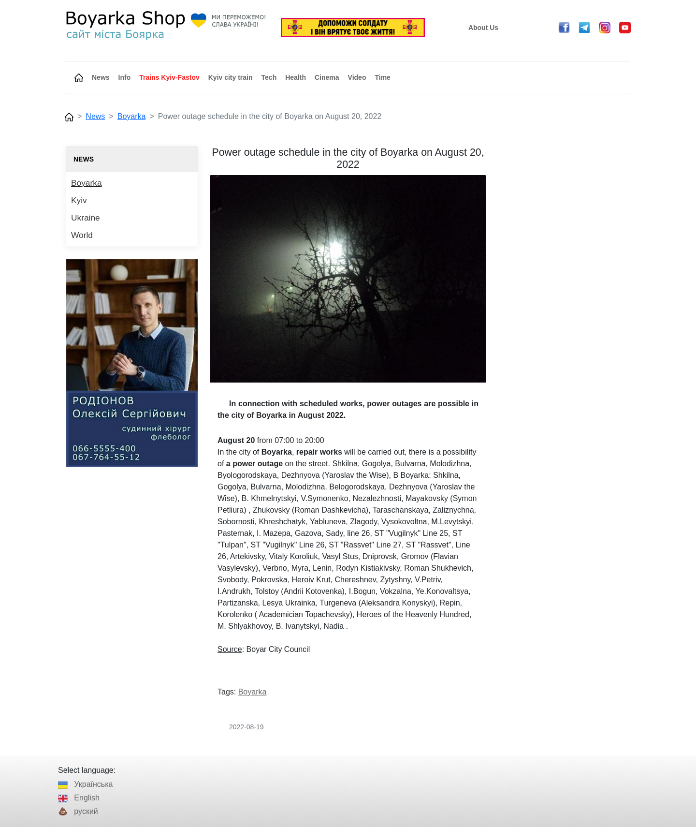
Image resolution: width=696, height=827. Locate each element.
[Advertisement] (564, 292)
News (95, 116)
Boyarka (131, 116)
